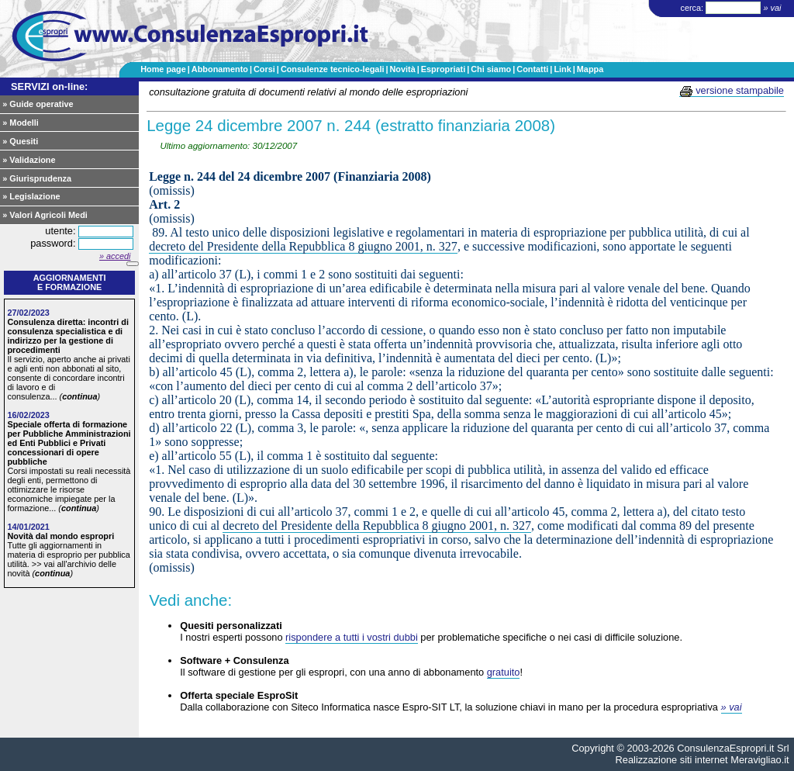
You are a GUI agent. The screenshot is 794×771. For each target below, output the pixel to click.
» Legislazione (31, 196)
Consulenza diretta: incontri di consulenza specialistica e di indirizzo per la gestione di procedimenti (68, 335)
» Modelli (20, 122)
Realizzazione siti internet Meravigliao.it (702, 760)
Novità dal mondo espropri (60, 536)
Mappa (590, 69)
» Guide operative (37, 104)
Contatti (532, 69)
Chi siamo (491, 69)
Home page (163, 69)
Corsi (264, 69)
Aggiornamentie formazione (69, 282)
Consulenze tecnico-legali (333, 69)
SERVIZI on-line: (49, 86)
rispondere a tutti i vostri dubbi (351, 637)
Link (562, 69)
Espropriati (443, 69)
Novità (402, 69)
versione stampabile (731, 91)
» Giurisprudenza (36, 178)
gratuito (503, 672)
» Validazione (28, 159)
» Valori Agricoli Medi (45, 215)
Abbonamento (220, 69)
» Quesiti (20, 141)
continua (79, 396)
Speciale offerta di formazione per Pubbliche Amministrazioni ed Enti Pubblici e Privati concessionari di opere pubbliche (68, 443)
